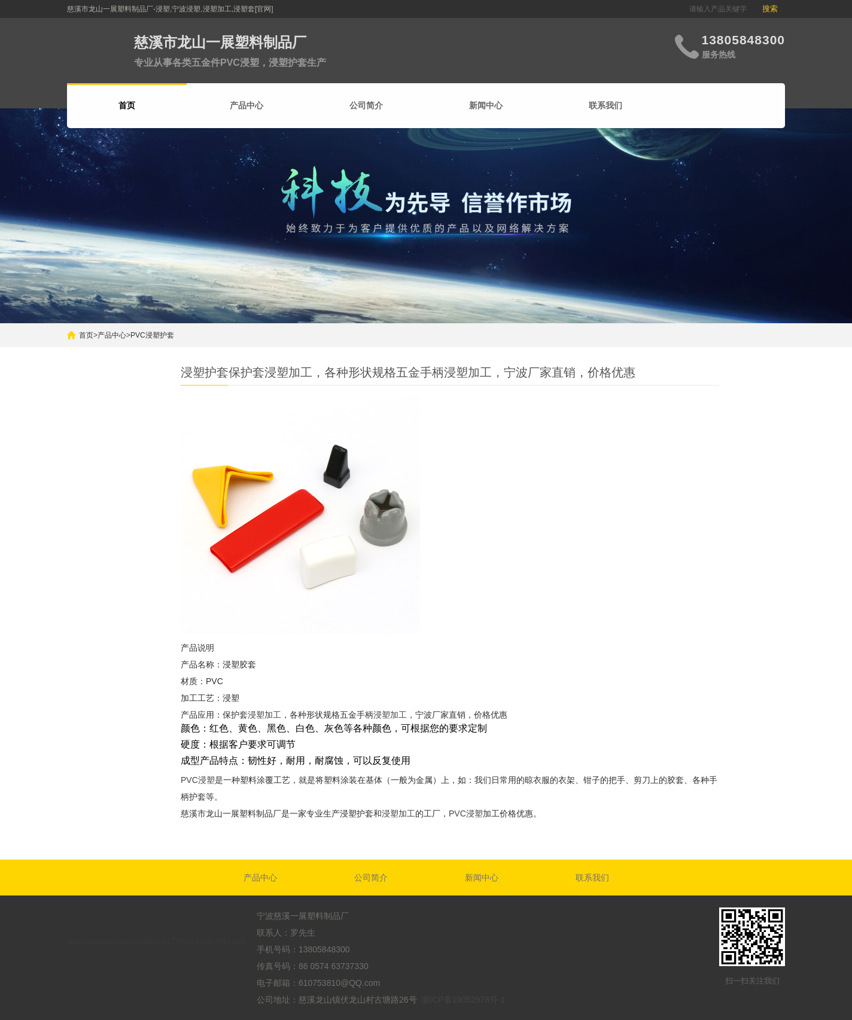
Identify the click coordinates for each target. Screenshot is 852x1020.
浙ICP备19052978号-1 (463, 999)
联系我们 (605, 105)
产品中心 (246, 105)
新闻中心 (486, 105)
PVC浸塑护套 (152, 335)
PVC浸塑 (198, 780)
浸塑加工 (264, 715)
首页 (86, 335)
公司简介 (366, 105)
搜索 (770, 8)
